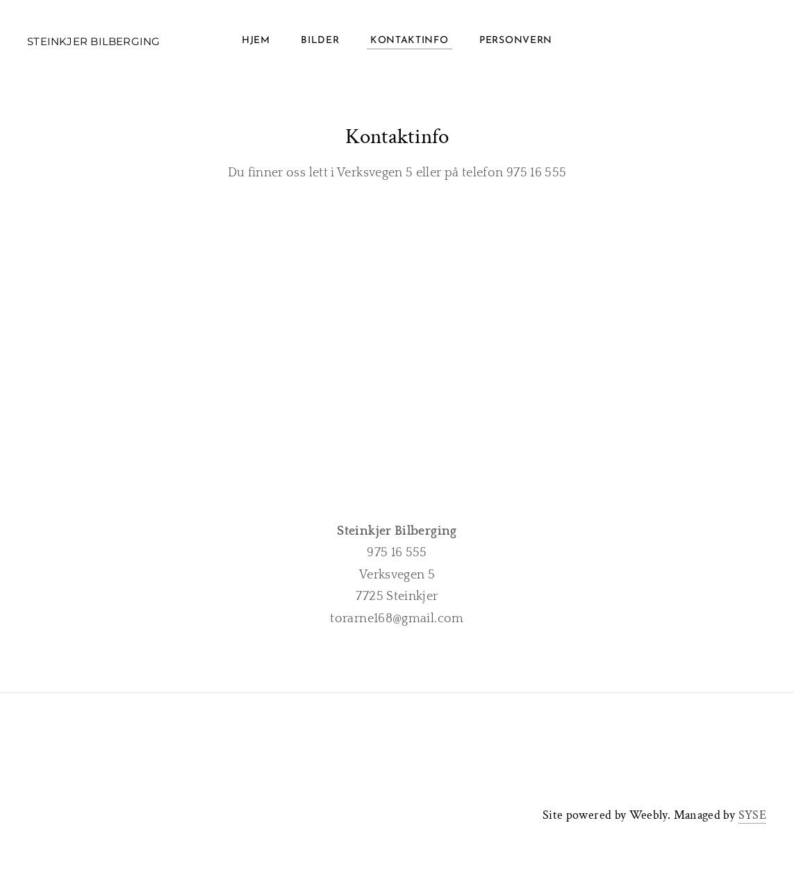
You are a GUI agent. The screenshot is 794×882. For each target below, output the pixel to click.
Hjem (256, 41)
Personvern (515, 41)
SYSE (752, 815)
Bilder (320, 41)
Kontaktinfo (409, 41)
